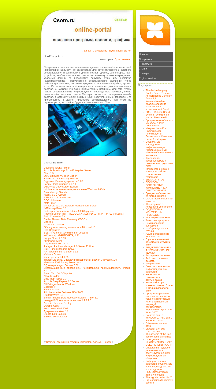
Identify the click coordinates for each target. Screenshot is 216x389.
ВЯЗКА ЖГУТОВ (155, 179)
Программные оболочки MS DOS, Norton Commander (159, 123)
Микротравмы (153, 263)
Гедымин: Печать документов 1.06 (63, 181)
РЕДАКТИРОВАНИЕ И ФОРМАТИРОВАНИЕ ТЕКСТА (158, 250)
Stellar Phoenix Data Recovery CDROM (66, 219)
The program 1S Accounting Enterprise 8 (159, 205)
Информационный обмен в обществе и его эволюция (159, 152)
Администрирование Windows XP (157, 235)
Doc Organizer (52, 230)
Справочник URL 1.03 (56, 243)
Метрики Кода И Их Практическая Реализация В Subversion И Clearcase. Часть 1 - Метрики (159, 134)
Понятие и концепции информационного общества (158, 269)
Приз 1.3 (49, 173)
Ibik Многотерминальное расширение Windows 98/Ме (74, 189)
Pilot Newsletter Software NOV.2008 (63, 292)
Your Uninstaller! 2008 (56, 308)
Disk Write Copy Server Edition (61, 186)
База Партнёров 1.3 (55, 278)
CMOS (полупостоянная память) (159, 200)
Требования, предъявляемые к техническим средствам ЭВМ (159, 162)
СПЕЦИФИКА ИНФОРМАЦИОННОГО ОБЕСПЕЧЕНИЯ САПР (159, 342)
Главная (86, 50)
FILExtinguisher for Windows (59, 284)
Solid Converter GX (54, 216)
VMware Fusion (52, 254)
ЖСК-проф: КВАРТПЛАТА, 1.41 (61, 235)
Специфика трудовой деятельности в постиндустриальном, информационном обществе (158, 353)
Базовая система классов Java (155, 330)
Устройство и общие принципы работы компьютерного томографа (157, 172)
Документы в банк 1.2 (56, 311)
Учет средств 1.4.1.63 (56, 257)
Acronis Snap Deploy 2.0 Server (61, 281)
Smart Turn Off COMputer (58, 273)
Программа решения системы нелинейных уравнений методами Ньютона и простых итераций (158, 299)
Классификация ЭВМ (158, 217)
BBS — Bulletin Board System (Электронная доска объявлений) (158, 115)
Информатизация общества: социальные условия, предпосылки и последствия (159, 365)
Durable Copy (51, 305)
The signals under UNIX (159, 377)
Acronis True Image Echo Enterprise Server (67, 170)
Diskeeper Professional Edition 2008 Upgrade (69, 211)
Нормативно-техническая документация (154, 277)
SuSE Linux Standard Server (59, 249)
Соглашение (100, 50)
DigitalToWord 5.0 (53, 295)
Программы (122, 59)
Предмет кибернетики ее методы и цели (158, 194)
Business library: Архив (56, 167)
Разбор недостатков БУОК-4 (157, 230)
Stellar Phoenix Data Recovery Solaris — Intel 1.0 (71, 297)
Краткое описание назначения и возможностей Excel (157, 106)
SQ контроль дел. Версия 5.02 (61, 265)
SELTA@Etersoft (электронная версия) (66, 232)
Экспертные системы (158, 255)
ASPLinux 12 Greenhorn (57, 197)
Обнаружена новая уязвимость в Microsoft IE (69, 227)
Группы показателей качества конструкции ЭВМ (158, 242)
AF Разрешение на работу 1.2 (61, 251)
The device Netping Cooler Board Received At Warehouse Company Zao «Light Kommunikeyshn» (159, 95)
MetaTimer (50, 203)
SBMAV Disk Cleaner (55, 316)
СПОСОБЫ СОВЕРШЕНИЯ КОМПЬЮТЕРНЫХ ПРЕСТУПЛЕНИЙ (156, 186)
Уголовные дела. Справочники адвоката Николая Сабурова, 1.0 (80, 259)
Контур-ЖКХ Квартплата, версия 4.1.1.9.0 (67, 300)
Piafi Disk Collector (54, 224)
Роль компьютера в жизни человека (157, 373)
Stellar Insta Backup (55, 313)
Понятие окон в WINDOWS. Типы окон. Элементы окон (159, 318)
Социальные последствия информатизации (155, 144)
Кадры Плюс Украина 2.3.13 (60, 184)
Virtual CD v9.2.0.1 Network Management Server (70, 205)
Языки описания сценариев (155, 224)
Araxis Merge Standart (56, 192)
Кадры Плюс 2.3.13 (55, 238)
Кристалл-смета (53, 240)
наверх (107, 342)
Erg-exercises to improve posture (159, 381)
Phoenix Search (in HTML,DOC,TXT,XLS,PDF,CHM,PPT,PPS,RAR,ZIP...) (84, 213)
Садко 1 (48, 221)
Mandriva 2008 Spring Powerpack (62, 262)
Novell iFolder (51, 276)
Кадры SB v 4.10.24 (55, 194)
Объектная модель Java (156, 324)
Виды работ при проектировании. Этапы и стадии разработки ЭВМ (159, 286)
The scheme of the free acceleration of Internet (158, 335)
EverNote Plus (52, 289)
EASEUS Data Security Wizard (61, 178)
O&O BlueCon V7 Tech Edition (60, 175)
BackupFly (49, 286)
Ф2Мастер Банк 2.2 (55, 208)
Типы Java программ (157, 220)
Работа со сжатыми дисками (157, 259)
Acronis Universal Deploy (57, 303)
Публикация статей (120, 50)
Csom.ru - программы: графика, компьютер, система (73, 342)
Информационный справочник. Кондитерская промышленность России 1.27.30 (87, 269)
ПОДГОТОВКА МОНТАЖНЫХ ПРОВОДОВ (154, 212)
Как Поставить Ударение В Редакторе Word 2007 (159, 309)
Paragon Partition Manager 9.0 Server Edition (69, 246)
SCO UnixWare (52, 200)
